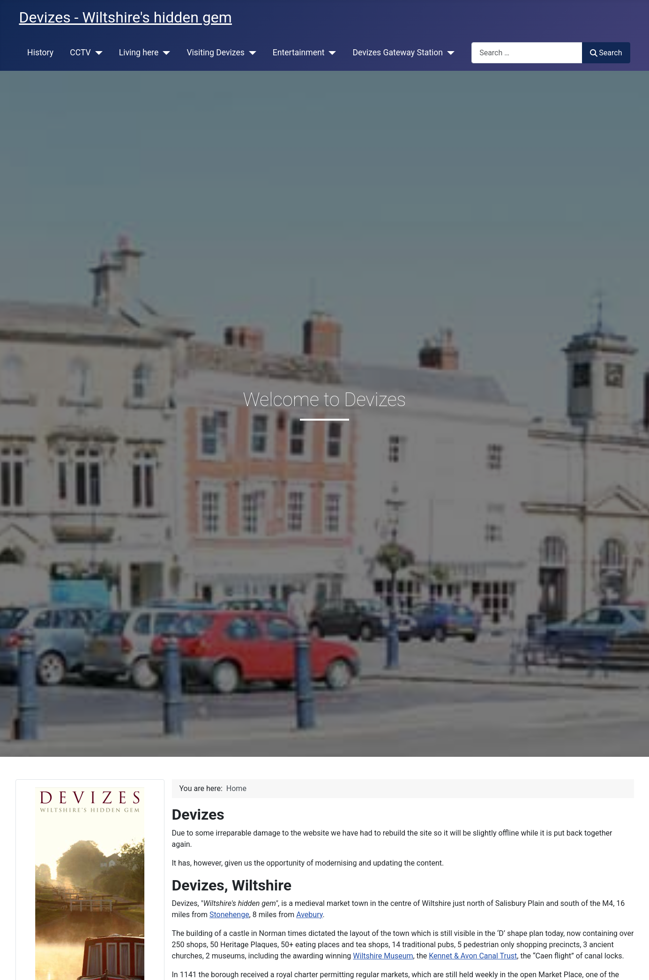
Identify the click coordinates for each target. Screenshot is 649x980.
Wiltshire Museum (383, 955)
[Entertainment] (330, 52)
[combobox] (526, 52)
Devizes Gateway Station (398, 52)
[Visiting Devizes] (250, 52)
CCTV (80, 52)
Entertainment (299, 52)
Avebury (309, 914)
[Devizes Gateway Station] (449, 52)
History (40, 52)
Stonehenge (229, 914)
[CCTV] (97, 52)
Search (606, 52)
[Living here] (164, 52)
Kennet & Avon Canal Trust (473, 955)
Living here (139, 52)
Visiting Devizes (215, 52)
